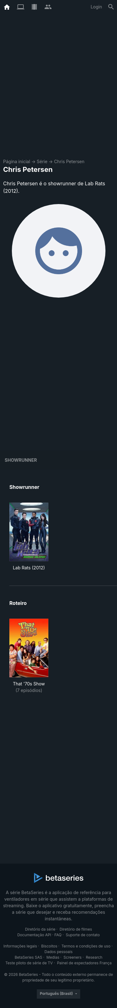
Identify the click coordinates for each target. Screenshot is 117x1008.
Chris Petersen (69, 161)
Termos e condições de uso (85, 946)
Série (42, 161)
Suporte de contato (83, 935)
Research (94, 957)
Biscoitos (49, 946)
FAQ (57, 935)
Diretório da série (40, 929)
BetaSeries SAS (28, 957)
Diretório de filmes (76, 929)
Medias (52, 957)
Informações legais (20, 946)
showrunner (21, 460)
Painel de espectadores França (84, 963)
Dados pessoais (59, 951)
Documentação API (34, 935)
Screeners (73, 957)
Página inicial (16, 161)
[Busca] (111, 7)
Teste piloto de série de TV (29, 963)
